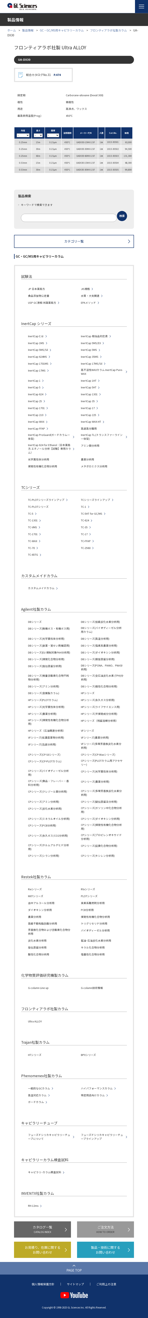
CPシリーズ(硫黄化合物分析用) (99, 846)
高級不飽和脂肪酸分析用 (42, 923)
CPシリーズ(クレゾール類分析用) (47, 791)
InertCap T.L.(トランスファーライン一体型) (102, 437)
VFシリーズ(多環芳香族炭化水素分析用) (101, 746)
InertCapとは (36, 336)
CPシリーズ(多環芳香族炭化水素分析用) (101, 793)
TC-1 (83, 507)
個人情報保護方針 (43, 1284)
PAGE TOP (74, 1270)
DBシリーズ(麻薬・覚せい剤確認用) (49, 645)
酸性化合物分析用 (38, 954)
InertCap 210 (35, 415)
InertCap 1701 (36, 408)
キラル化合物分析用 (93, 947)
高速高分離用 (89, 428)
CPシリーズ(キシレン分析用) (98, 856)
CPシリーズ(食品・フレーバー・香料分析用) (48, 783)
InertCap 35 (88, 401)
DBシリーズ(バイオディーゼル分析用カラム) (101, 630)
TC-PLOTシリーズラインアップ (46, 500)
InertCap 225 (88, 415)
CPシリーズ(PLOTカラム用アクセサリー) (102, 762)
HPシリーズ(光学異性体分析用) (46, 707)
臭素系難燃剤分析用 (93, 903)
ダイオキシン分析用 (40, 910)
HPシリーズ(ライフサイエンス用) (100, 707)
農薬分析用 (87, 459)
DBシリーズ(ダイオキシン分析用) (100, 652)
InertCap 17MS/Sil (91, 363)
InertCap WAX (36, 421)
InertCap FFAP (36, 428)
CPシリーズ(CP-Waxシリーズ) (98, 754)
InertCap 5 (34, 387)
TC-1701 (33, 534)
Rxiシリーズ (35, 889)
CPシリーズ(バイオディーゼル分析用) (48, 773)
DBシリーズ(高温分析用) (95, 639)
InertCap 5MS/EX (91, 343)
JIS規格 (85, 289)
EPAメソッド (88, 303)
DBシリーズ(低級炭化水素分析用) (100, 622)
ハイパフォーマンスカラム (97, 1088)
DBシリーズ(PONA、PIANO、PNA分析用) (102, 667)
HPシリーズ (88, 693)
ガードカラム (36, 1102)
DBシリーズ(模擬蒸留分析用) (98, 659)
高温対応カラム (37, 1095)
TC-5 (30, 513)
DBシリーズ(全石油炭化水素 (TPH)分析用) (102, 677)
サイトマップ (75, 1284)
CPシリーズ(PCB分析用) (42, 825)
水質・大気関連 (90, 296)
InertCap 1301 (89, 394)
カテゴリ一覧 (74, 241)
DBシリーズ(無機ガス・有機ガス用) (49, 628)
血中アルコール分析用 (41, 903)
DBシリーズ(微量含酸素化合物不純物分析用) (48, 677)
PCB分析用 (87, 910)
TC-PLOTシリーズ (38, 507)
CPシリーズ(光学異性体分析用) (99, 771)
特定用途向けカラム (93, 1095)
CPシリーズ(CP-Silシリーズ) (44, 754)
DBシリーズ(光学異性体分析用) (46, 639)
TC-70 (31, 548)
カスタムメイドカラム (41, 588)
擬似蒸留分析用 (37, 947)
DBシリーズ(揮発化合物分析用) (46, 659)
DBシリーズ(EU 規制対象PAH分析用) (49, 652)
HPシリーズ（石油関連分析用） (46, 730)
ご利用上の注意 (106, 1284)
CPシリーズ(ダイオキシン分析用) (100, 819)
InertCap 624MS (37, 357)
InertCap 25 (35, 401)
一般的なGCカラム (39, 1088)
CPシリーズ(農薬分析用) (95, 781)
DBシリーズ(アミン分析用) (43, 686)
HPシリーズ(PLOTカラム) (43, 700)
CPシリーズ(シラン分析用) (43, 856)
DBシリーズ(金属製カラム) (43, 693)
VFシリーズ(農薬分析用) (95, 737)
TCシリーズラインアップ (95, 500)
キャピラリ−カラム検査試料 (44, 1172)
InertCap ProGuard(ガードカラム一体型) (49, 437)
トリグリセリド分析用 (94, 923)
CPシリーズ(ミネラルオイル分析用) (49, 819)
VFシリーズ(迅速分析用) (42, 744)
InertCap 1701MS (38, 363)
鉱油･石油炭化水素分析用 (96, 940)
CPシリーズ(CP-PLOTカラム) (44, 761)
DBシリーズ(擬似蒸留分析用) (45, 666)
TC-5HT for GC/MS (91, 513)
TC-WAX (32, 541)
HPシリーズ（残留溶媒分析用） (99, 721)
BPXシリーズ (88, 1055)
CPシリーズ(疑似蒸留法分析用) (99, 802)
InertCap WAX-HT (91, 421)
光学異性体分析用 (38, 459)
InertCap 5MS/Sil (38, 350)
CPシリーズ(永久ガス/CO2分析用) (48, 835)
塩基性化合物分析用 (93, 954)
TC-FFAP (86, 541)
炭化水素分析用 (37, 940)
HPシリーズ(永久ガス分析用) (98, 700)
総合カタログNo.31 (43, 74)
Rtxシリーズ (88, 889)
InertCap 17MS (37, 370)
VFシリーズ (87, 730)
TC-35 (84, 527)
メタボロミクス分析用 (94, 466)
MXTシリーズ (35, 896)
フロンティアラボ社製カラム (108, 30)
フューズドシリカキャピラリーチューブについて (49, 1137)
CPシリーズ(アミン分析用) (43, 802)
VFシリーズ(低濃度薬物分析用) (46, 737)
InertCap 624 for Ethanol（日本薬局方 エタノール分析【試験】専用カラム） (49, 449)
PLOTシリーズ (89, 896)
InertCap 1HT (88, 380)
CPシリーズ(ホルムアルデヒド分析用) (48, 847)
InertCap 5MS (89, 350)
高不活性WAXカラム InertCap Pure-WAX (102, 372)
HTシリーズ (34, 1055)
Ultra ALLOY (35, 1021)
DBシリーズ (35, 622)
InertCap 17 (88, 408)
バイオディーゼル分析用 (95, 930)
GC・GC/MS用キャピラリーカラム (62, 30)
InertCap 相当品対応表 (94, 336)
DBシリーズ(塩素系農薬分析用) (99, 645)
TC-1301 (33, 520)
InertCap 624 (35, 394)
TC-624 (85, 520)
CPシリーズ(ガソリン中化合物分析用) (101, 810)
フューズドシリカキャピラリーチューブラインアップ (102, 1137)
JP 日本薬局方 (36, 289)
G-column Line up (38, 988)
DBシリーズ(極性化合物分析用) (99, 686)
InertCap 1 (34, 380)
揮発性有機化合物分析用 (42, 466)
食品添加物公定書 (38, 296)
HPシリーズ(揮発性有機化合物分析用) (48, 722)
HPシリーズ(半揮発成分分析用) (99, 714)
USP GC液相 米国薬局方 (42, 303)
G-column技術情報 (92, 988)
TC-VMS (32, 527)
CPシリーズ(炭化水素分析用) (45, 808)
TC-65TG (33, 554)
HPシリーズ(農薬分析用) (42, 714)
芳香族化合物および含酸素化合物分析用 (49, 932)
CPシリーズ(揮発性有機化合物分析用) (101, 827)
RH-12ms (33, 1206)
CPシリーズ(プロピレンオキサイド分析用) (101, 837)
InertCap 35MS (89, 357)
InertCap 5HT (88, 387)
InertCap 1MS (36, 343)
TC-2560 (85, 548)
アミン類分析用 (90, 445)
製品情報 (28, 30)
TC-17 (84, 534)
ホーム (11, 30)
